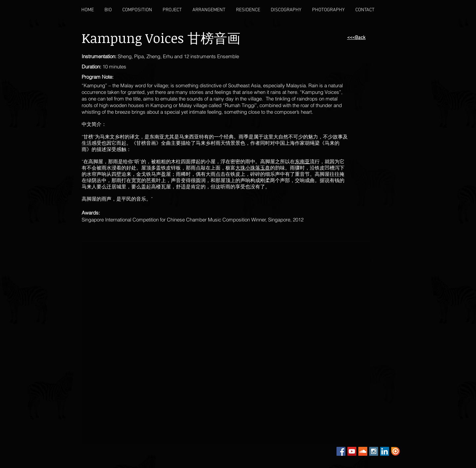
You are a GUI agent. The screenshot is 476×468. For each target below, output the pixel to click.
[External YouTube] (158, 286)
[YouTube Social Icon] (351, 451)
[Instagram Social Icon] (373, 451)
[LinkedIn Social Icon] (384, 451)
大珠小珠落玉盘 (252, 168)
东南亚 (302, 162)
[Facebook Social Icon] (341, 451)
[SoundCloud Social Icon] (362, 451)
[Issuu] (395, 451)
